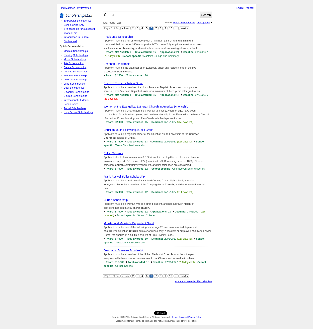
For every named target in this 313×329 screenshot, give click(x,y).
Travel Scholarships (75, 108)
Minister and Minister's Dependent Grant (129, 223)
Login (240, 7)
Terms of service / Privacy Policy (186, 317)
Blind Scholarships (74, 83)
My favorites (84, 7)
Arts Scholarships (74, 63)
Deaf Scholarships (74, 87)
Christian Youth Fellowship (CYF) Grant (128, 129)
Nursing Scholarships (76, 55)
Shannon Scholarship (117, 63)
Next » (184, 28)
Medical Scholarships (76, 50)
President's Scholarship (118, 36)
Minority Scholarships (76, 75)
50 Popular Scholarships (77, 20)
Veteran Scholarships (76, 79)
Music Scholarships (75, 59)
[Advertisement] (235, 71)
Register (249, 7)
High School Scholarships (78, 112)
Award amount (187, 22)
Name (176, 22)
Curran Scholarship (116, 200)
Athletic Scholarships (75, 71)
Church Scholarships (75, 95)
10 (170, 28)
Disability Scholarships (76, 91)
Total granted (203, 22)
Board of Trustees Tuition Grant (123, 83)
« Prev (125, 28)
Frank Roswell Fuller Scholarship (124, 176)
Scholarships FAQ (74, 24)
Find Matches (67, 7)
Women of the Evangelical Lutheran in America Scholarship (146, 106)
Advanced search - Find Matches (193, 281)
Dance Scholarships (75, 67)
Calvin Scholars (113, 153)
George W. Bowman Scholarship (124, 250)
